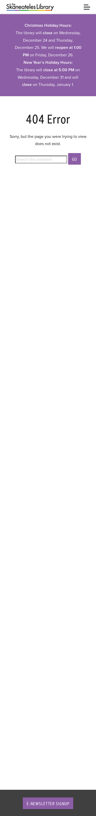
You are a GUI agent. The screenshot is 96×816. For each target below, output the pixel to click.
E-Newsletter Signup (48, 803)
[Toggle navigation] (86, 6)
